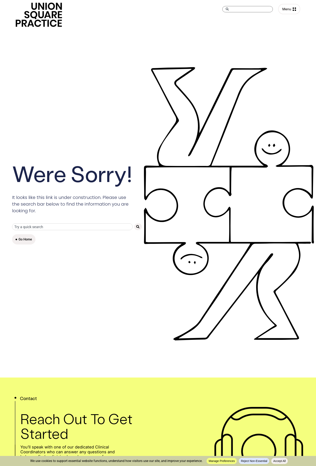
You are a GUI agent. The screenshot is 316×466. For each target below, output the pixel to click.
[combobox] (247, 9)
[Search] (138, 226)
